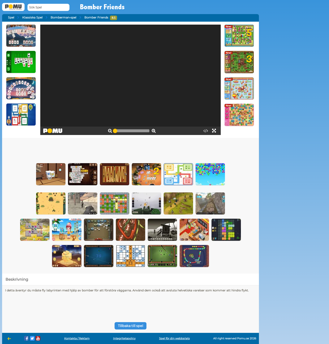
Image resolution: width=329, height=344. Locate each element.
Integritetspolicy (124, 338)
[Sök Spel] (48, 7)
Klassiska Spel (32, 17)
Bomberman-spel (63, 17)
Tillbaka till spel (130, 326)
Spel (11, 17)
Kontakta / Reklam (77, 338)
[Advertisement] (130, 149)
